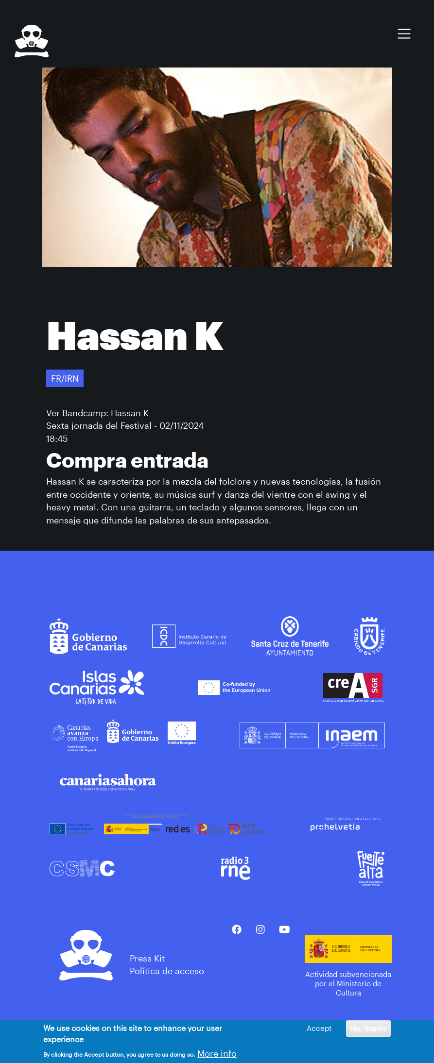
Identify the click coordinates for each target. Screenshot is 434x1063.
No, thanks (368, 1029)
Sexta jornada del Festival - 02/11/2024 (125, 425)
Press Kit (147, 958)
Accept (319, 1029)
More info (217, 1054)
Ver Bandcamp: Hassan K (97, 413)
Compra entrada (127, 460)
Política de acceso (167, 971)
